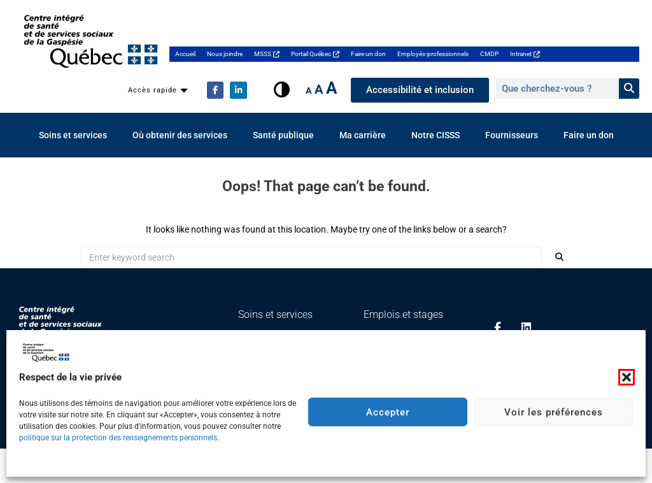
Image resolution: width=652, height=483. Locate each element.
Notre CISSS (435, 135)
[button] (626, 377)
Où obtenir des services (179, 135)
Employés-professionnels (433, 53)
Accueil (185, 53)
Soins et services (73, 135)
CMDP (489, 53)
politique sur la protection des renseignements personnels (118, 437)
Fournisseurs (511, 135)
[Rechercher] (629, 88)
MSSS (267, 53)
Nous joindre (225, 53)
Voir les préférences (553, 412)
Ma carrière (362, 135)
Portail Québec (315, 53)
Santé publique (283, 135)
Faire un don (368, 53)
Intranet (525, 53)
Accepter (387, 412)
